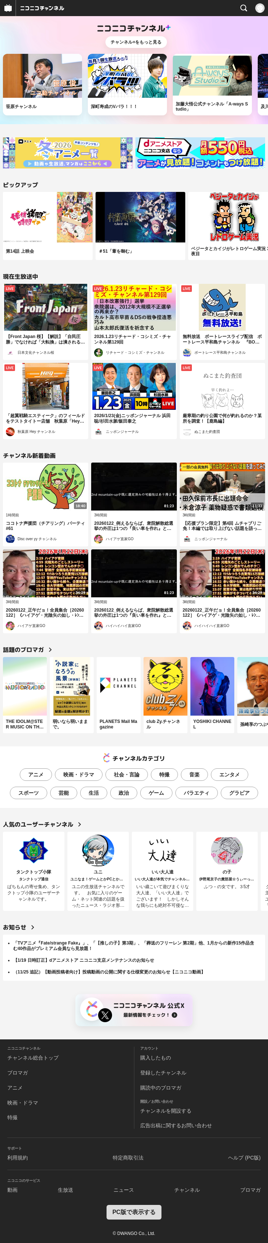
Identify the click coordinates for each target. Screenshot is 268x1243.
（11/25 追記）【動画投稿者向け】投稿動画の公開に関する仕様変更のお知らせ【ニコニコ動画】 (109, 972)
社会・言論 (126, 775)
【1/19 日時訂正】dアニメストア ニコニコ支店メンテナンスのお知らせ (83, 960)
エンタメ (229, 775)
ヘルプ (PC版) (244, 1158)
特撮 (164, 775)
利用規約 (17, 1158)
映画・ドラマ (78, 775)
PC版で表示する (134, 1212)
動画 (12, 1190)
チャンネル (187, 1190)
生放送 (65, 1190)
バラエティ (196, 793)
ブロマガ (17, 1073)
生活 (94, 793)
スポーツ (28, 793)
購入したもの (155, 1058)
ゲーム (156, 793)
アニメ (36, 775)
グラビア (239, 793)
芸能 (64, 793)
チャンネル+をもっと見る (136, 42)
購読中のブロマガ (160, 1088)
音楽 (194, 775)
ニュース (123, 1190)
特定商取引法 (128, 1158)
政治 (124, 793)
